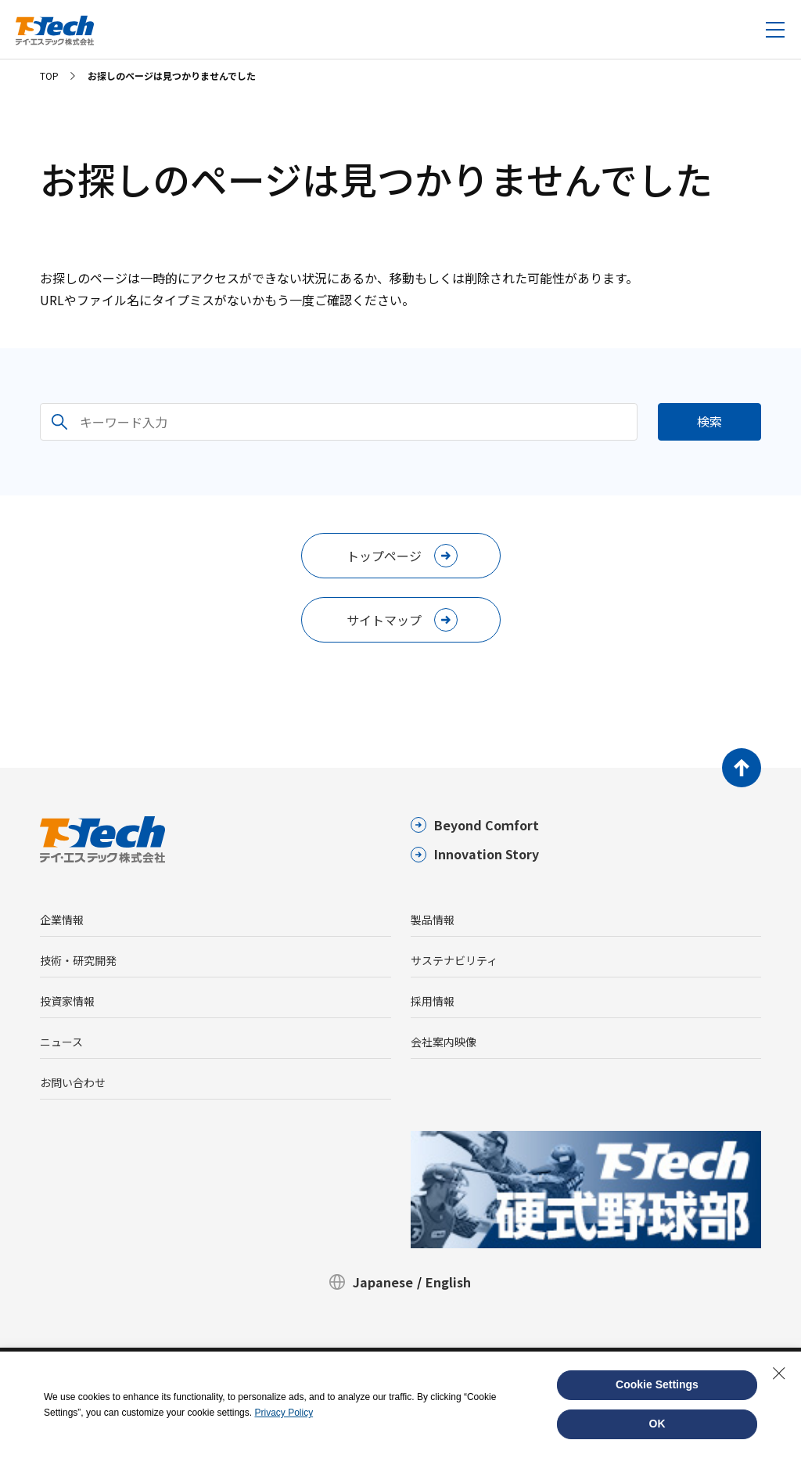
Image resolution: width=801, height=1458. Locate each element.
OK (657, 1423)
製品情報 (432, 919)
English (448, 1282)
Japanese (383, 1282)
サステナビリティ (454, 960)
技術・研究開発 (78, 960)
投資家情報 (67, 1001)
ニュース (61, 1041)
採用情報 (432, 1001)
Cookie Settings (657, 1384)
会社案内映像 (443, 1041)
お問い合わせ (73, 1082)
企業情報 (62, 919)
